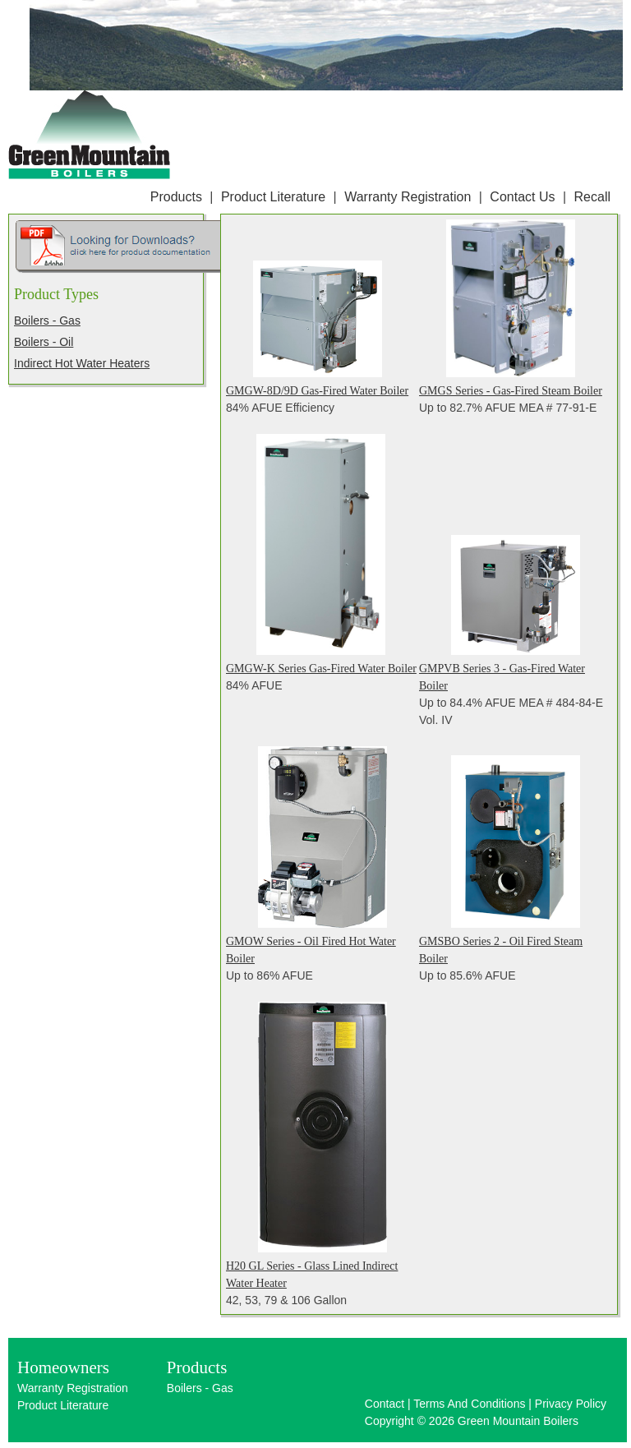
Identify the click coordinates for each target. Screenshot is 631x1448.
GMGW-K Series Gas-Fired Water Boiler (321, 668)
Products (176, 197)
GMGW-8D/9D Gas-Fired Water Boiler (317, 391)
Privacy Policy (570, 1403)
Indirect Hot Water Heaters (82, 363)
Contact (384, 1403)
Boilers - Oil (43, 341)
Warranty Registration (407, 197)
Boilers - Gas (47, 320)
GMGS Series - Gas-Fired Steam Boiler (510, 391)
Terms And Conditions (469, 1403)
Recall (592, 197)
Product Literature (273, 197)
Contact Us (522, 197)
